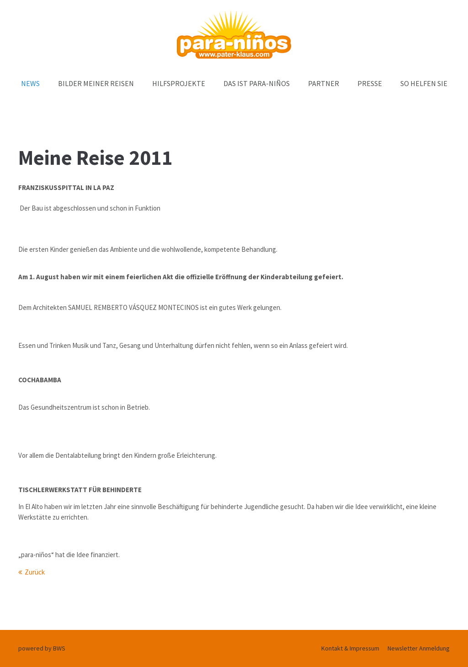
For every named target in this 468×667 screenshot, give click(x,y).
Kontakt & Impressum (350, 648)
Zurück (35, 572)
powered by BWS (41, 648)
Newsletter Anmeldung (419, 648)
